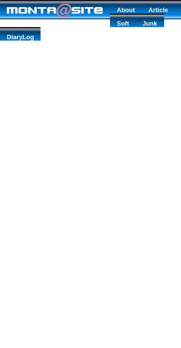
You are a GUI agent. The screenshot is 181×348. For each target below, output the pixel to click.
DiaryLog (20, 37)
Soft (123, 23)
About (126, 10)
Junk (149, 23)
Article (158, 10)
